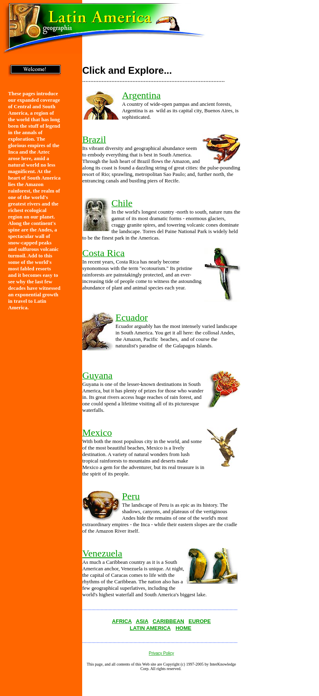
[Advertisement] (281, 200)
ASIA (142, 621)
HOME (183, 628)
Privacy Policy (161, 653)
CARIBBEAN (168, 621)
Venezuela (102, 553)
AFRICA (122, 621)
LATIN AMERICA (150, 628)
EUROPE (200, 621)
